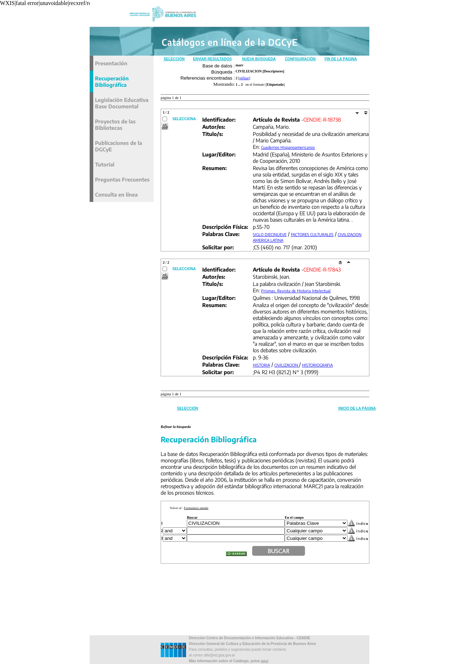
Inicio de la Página (357, 408)
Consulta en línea (116, 194)
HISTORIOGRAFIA (317, 365)
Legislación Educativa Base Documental (121, 102)
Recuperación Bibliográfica (112, 81)
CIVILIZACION (349, 234)
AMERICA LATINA (268, 240)
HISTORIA (261, 365)
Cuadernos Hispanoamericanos (288, 147)
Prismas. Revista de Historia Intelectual (296, 290)
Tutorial (104, 164)
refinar (244, 78)
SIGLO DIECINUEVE (270, 234)
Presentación (111, 63)
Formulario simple (196, 508)
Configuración (300, 59)
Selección (174, 59)
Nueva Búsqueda (259, 59)
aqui (265, 661)
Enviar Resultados (212, 59)
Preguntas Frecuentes (122, 179)
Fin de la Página (341, 59)
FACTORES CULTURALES (312, 234)
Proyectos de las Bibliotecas (115, 124)
